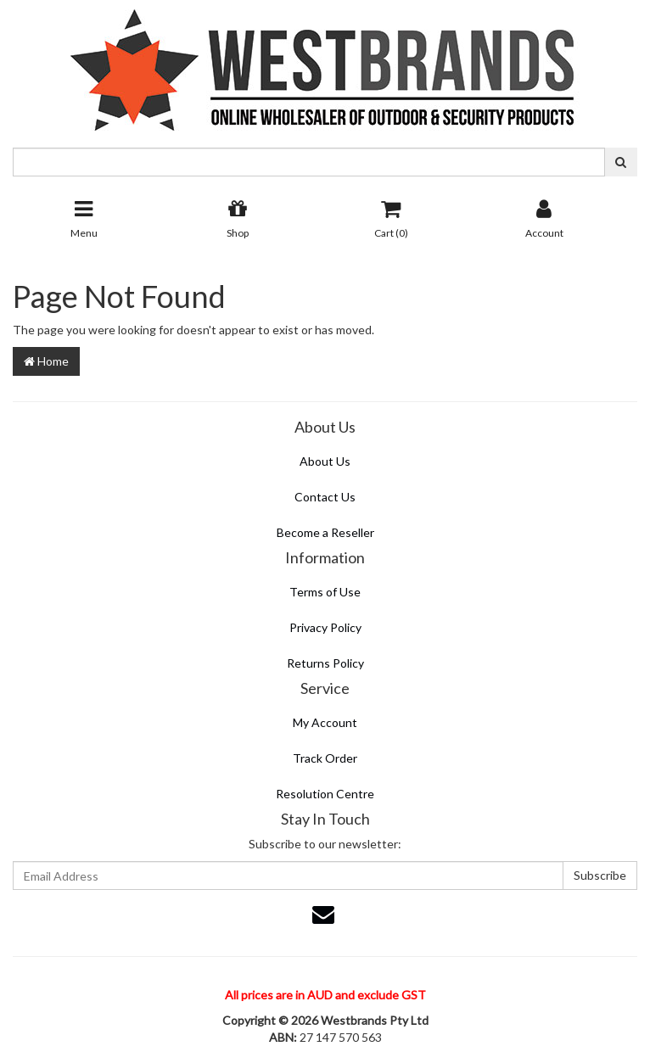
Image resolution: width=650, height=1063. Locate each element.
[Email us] (323, 913)
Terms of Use (325, 592)
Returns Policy (325, 663)
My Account (325, 722)
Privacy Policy (325, 627)
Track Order (325, 758)
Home (46, 361)
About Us (325, 461)
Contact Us (325, 497)
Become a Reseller (325, 532)
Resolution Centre (325, 793)
